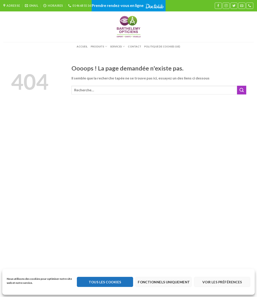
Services (117, 46)
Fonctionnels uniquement (164, 282)
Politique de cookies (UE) (162, 46)
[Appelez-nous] (249, 5)
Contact (134, 46)
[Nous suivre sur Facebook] (218, 5)
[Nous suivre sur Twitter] (234, 5)
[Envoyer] (241, 90)
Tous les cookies (105, 282)
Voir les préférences (222, 282)
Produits (99, 46)
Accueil (82, 46)
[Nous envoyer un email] (241, 5)
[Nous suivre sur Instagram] (226, 5)
